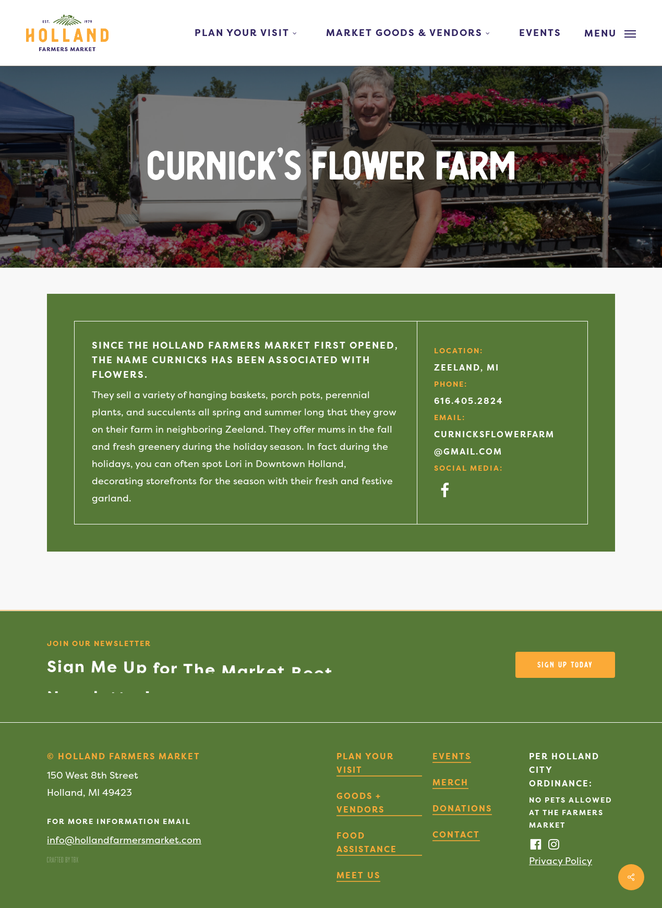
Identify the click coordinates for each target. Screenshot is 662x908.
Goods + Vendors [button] (360, 802)
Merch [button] (450, 782)
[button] (610, 33)
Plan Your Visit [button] (365, 762)
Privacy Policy (560, 860)
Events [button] (451, 756)
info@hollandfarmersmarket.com (124, 839)
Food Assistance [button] (366, 842)
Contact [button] (456, 834)
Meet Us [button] (358, 875)
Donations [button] (462, 808)
